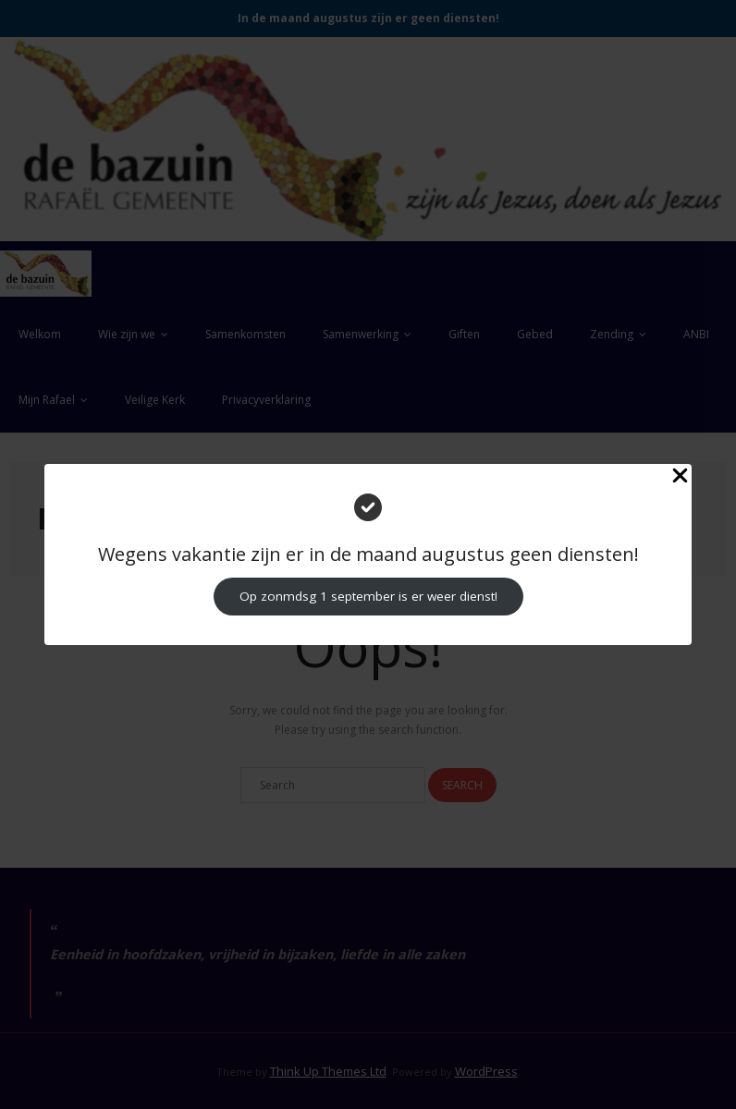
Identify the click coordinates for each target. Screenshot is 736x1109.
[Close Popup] (680, 477)
